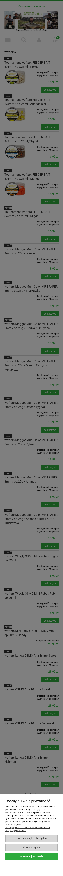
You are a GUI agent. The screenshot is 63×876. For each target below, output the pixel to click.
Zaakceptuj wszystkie (31, 856)
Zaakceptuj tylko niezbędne (31, 838)
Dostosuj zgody (31, 847)
